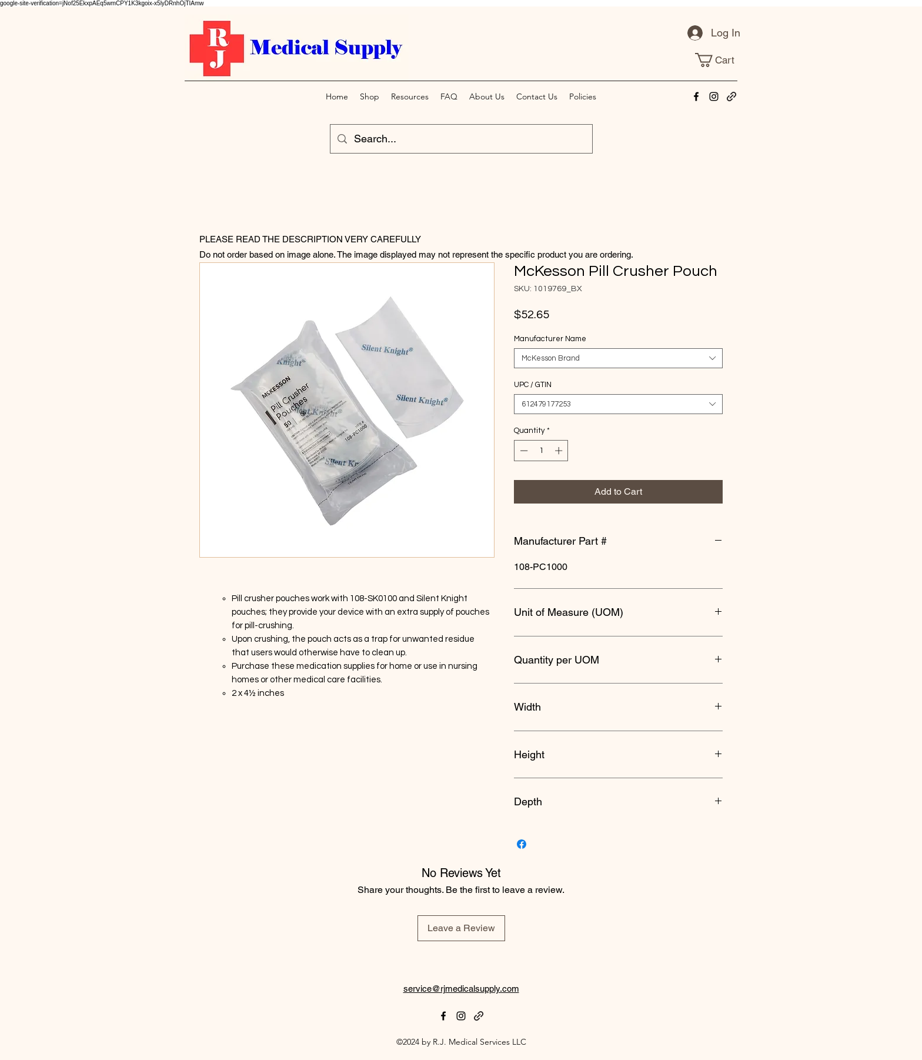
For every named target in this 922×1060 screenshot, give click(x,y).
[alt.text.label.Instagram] (714, 96)
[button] (582, 96)
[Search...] (460, 139)
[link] (722, 60)
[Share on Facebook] (522, 844)
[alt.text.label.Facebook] (696, 96)
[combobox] (618, 358)
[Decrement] (523, 451)
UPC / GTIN (533, 385)
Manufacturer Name (550, 339)
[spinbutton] (541, 451)
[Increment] (560, 451)
